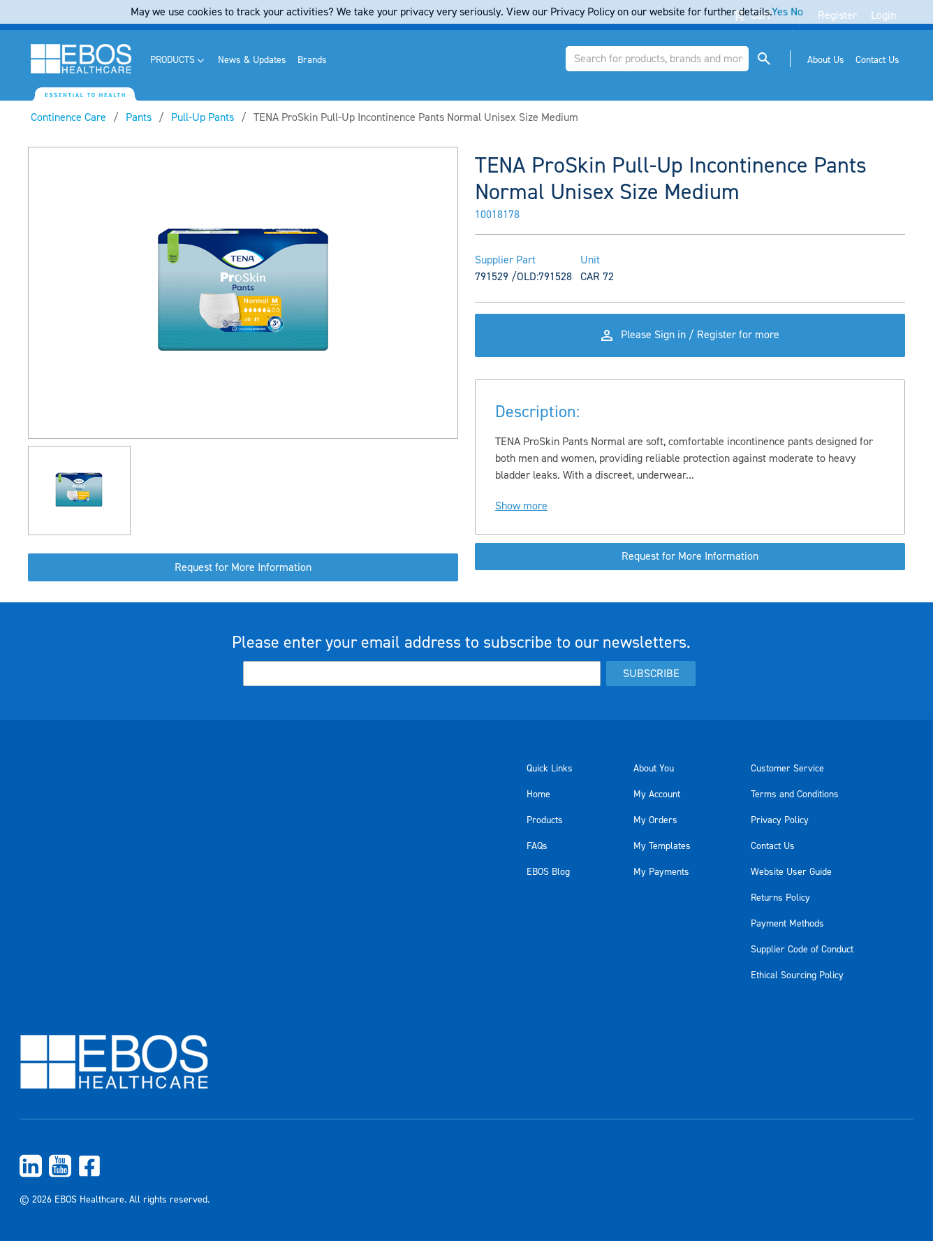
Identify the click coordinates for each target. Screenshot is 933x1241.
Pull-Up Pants (202, 117)
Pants (139, 117)
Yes (780, 12)
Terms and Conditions (795, 794)
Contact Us (773, 846)
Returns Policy (780, 898)
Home (538, 794)
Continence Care (68, 117)
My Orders (655, 820)
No (797, 12)
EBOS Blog (548, 872)
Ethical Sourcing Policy (797, 975)
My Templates (662, 846)
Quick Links (550, 768)
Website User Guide (791, 872)
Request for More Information (243, 567)
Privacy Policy (780, 820)
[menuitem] (178, 60)
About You (653, 768)
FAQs (537, 846)
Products (545, 820)
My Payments (661, 872)
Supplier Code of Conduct (802, 949)
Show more (521, 507)
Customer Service (787, 768)
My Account (656, 794)
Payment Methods (787, 923)
